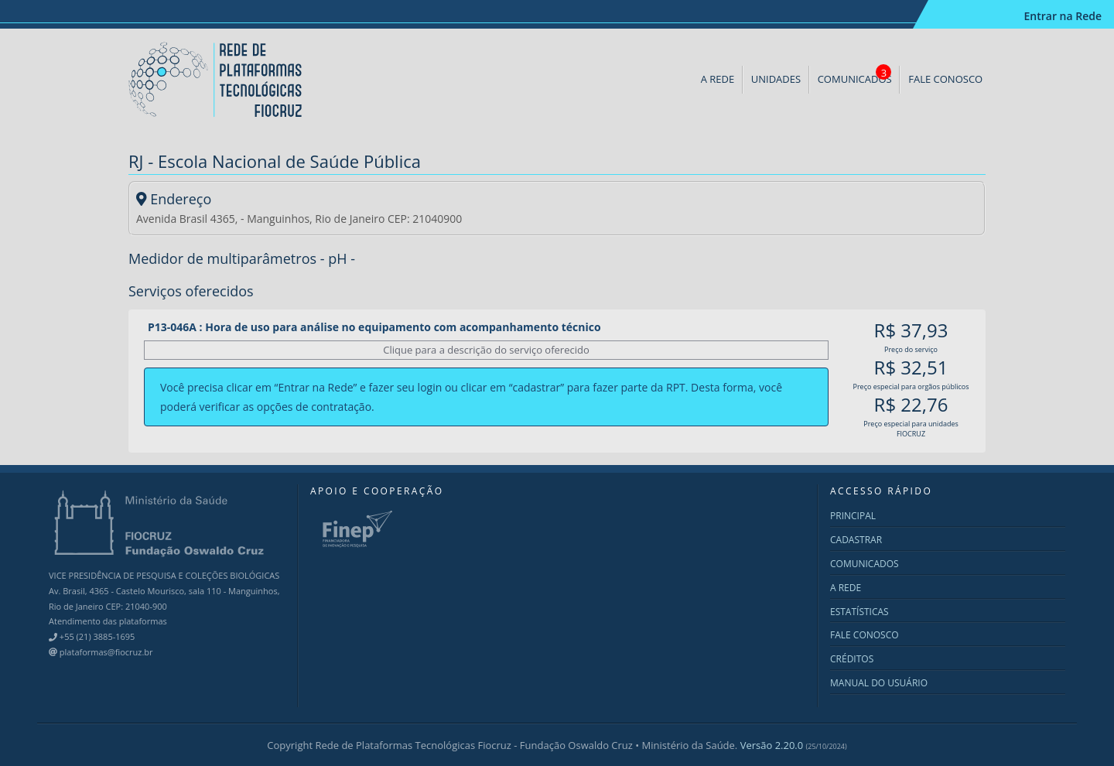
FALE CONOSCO (945, 79)
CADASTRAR (856, 539)
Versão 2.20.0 (793, 745)
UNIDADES (776, 79)
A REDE (718, 79)
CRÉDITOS (851, 658)
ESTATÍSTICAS (859, 611)
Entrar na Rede (1062, 16)
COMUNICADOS (855, 75)
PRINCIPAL (853, 515)
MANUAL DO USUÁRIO (879, 682)
